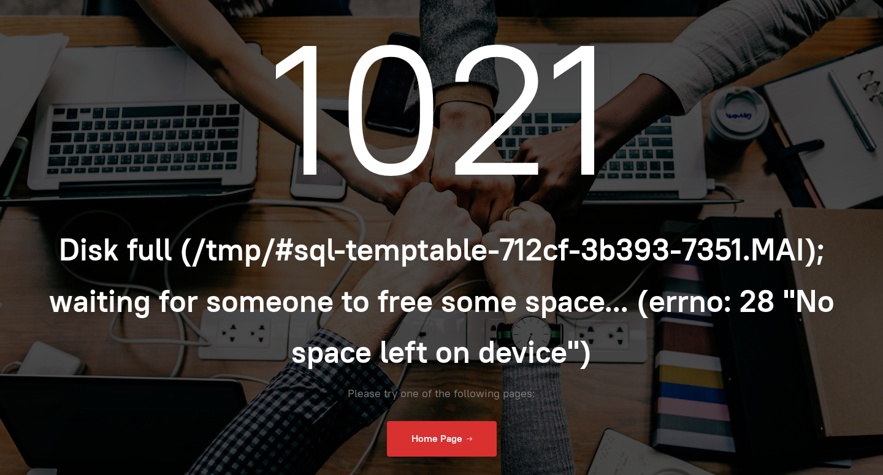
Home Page (441, 439)
